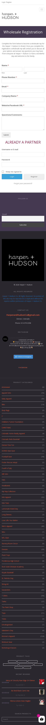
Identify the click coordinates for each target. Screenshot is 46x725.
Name (5, 65)
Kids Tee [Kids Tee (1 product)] (38, 664)
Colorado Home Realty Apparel (13, 433)
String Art (5, 584)
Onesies (5, 549)
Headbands (6, 486)
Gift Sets (5, 474)
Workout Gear (7, 642)
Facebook (23, 367)
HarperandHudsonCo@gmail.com (23, 315)
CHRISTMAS (6, 428)
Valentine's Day (7, 630)
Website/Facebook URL (13, 105)
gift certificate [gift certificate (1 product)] (10, 664)
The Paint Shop (7, 607)
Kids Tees (5, 503)
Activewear (6, 387)
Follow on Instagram (23, 357)
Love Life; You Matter (10, 520)
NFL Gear (5, 538)
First (3, 73)
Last (25, 73)
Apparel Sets (6, 393)
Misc (3, 532)
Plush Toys (6, 555)
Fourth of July (7, 468)
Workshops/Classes (9, 648)
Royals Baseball (7, 572)
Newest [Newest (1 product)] (19, 667)
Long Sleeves (7, 514)
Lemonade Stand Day (10, 509)
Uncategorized (7, 625)
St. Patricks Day (7, 578)
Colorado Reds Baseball (10, 439)
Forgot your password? (23, 183)
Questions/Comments (12, 115)
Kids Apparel (6, 497)
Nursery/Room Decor (10, 543)
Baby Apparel (7, 399)
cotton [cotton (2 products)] (12, 661)
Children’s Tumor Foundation (12, 422)
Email (5, 86)
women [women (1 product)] (27, 667)
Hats (3, 480)
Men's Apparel (7, 526)
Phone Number (9, 77)
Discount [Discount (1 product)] (22, 661)
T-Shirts (4, 596)
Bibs (3, 404)
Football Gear (7, 457)
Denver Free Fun (8, 445)
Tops (3, 613)
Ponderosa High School (10, 561)
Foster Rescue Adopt (9, 462)
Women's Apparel (8, 636)
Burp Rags (5, 410)
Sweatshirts (6, 590)
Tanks (4, 601)
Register (34, 176)
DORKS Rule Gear (8, 451)
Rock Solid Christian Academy (13, 567)
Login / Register (7, 2)
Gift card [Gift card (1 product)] (33, 661)
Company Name (10, 96)
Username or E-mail (10, 149)
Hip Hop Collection (8, 491)
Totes (4, 619)
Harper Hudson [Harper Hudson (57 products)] (26, 664)
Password (6, 159)
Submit (6, 135)
